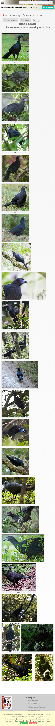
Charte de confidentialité (37, 707)
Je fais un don (48, 7)
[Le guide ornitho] (7, 702)
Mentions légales (34, 710)
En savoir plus (45, 721)
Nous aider (32, 704)
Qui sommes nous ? (35, 700)
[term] (32, 2)
